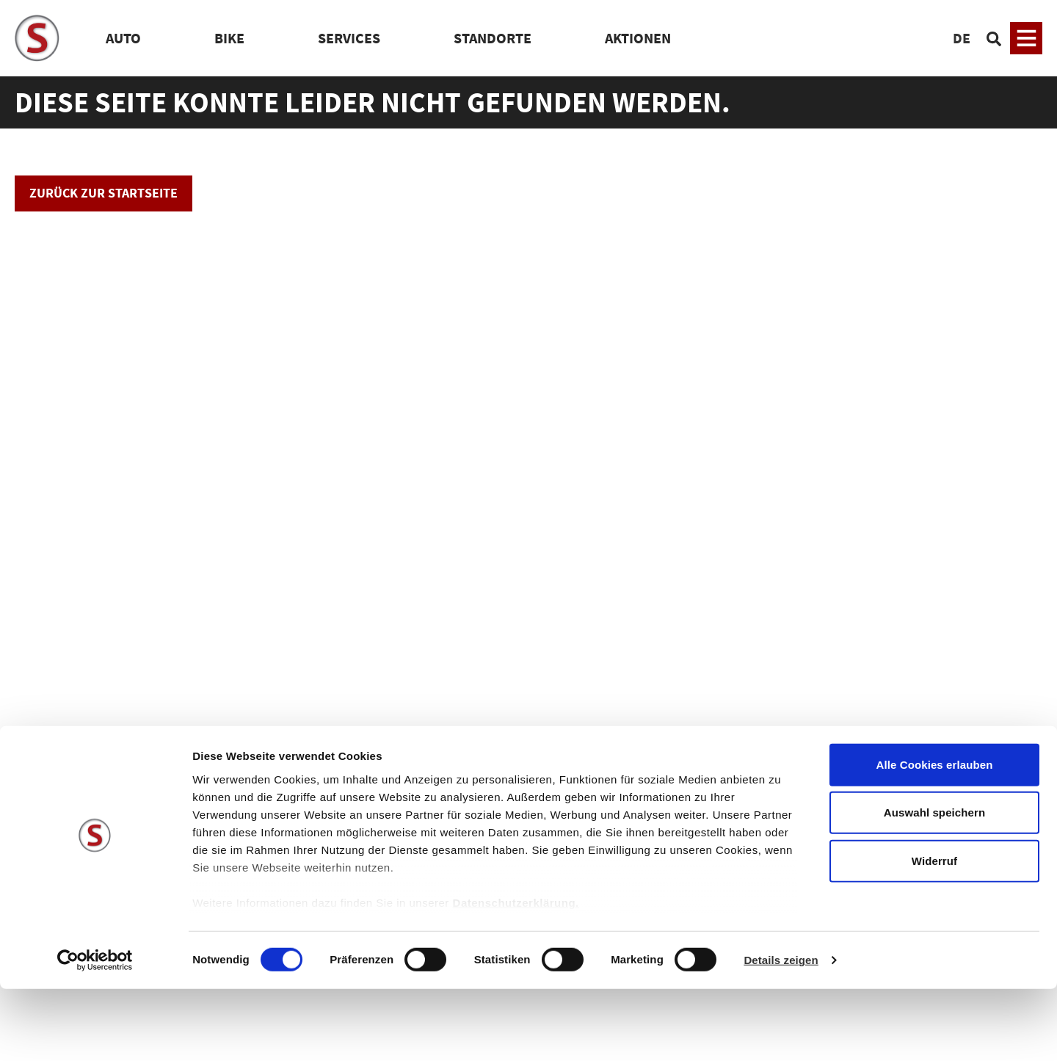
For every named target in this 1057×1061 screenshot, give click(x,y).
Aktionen (638, 38)
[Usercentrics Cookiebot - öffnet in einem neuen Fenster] (95, 1032)
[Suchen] (994, 38)
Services (349, 38)
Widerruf (934, 933)
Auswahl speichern (934, 884)
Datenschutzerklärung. (516, 974)
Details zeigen (781, 1032)
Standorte (492, 38)
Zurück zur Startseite (103, 192)
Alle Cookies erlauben (934, 836)
